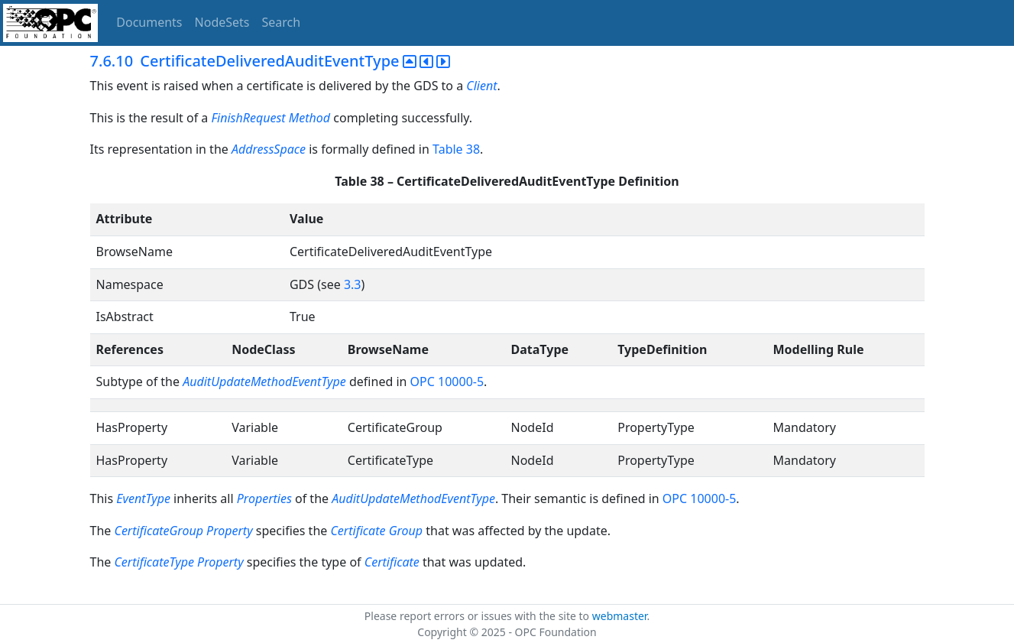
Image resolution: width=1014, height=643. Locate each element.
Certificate (392, 562)
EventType (143, 498)
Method (309, 117)
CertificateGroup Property (183, 530)
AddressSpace (269, 149)
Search (281, 22)
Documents (149, 22)
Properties (264, 498)
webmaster (619, 616)
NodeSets (222, 22)
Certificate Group (376, 530)
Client (481, 85)
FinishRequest (249, 117)
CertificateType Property (178, 562)
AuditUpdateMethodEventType (264, 381)
